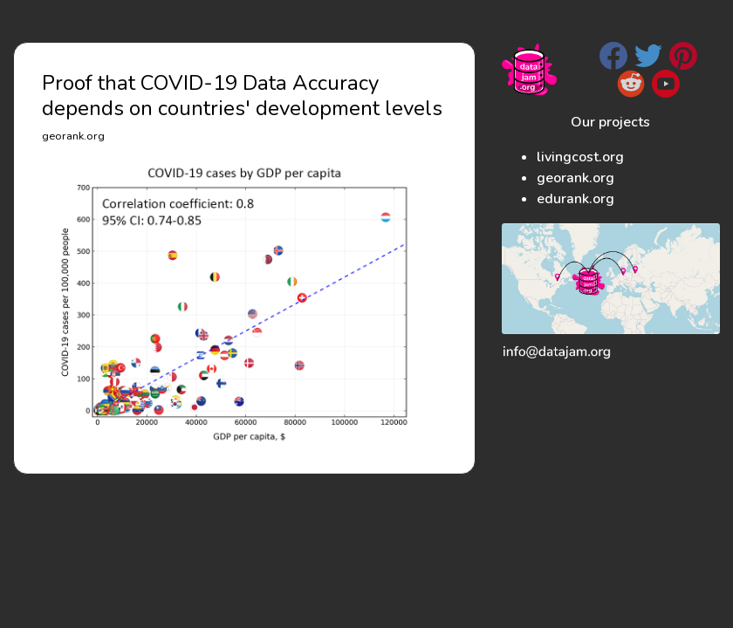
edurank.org (575, 198)
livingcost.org (580, 157)
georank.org (575, 178)
